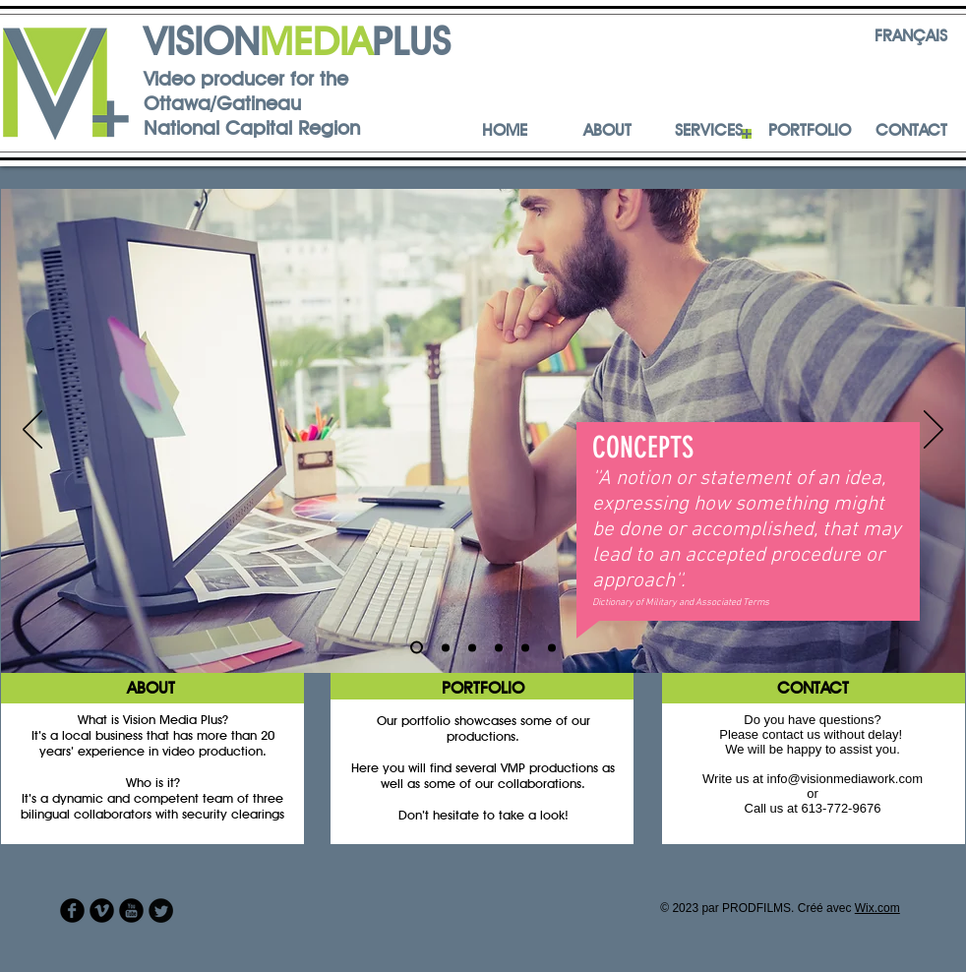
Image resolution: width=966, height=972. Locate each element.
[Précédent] (32, 431)
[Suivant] (933, 431)
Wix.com (877, 908)
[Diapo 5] (525, 647)
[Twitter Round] (161, 910)
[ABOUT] (607, 131)
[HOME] (505, 131)
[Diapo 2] (446, 647)
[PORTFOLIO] (809, 131)
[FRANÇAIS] (911, 36)
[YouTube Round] (131, 910)
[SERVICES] (708, 131)
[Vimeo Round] (102, 910)
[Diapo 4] (499, 647)
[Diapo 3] (472, 647)
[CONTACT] (911, 131)
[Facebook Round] (72, 910)
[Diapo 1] (416, 647)
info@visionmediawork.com (845, 778)
